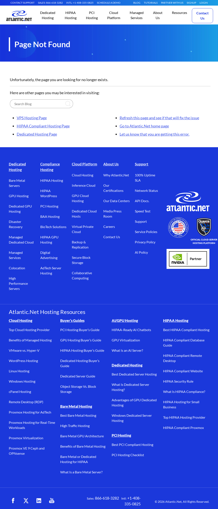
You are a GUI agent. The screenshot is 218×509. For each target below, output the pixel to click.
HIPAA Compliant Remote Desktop (182, 358)
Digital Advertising (48, 255)
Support (141, 164)
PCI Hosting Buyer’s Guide (79, 330)
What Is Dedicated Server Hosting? (130, 387)
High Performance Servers (18, 283)
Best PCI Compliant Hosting (132, 444)
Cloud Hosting (82, 175)
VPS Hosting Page (32, 117)
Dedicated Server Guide (77, 376)
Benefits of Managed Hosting (30, 340)
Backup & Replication (80, 244)
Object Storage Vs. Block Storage (78, 389)
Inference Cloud (83, 185)
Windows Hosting (22, 381)
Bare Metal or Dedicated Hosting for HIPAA (78, 459)
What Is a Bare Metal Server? (81, 472)
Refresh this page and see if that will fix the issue (159, 117)
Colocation (17, 268)
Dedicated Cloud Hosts (84, 213)
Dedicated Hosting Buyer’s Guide (79, 363)
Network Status (146, 190)
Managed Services (16, 255)
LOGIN (204, 2)
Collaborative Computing (82, 275)
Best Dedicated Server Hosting (134, 374)
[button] (47, 15)
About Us (111, 164)
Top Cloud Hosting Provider (29, 330)
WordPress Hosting (23, 361)
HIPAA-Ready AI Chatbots (131, 330)
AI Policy (141, 252)
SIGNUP (191, 2)
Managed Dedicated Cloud (21, 239)
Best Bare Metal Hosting (78, 415)
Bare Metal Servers (17, 183)
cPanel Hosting (20, 391)
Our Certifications (113, 187)
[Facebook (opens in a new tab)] (13, 500)
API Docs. (142, 201)
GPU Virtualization (126, 340)
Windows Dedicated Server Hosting (132, 418)
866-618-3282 (107, 498)
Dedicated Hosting (17, 167)
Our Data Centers (116, 201)
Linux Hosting (19, 371)
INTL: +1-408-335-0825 (79, 2)
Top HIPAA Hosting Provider (184, 417)
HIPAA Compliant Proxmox (183, 428)
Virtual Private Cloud (82, 229)
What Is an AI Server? (127, 350)
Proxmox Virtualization (26, 438)
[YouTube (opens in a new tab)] (51, 500)
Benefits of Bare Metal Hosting (82, 446)
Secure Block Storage (81, 260)
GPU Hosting (19, 196)
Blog (136, 2)
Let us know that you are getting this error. (154, 134)
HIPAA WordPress (48, 193)
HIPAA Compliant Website (183, 371)
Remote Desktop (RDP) (26, 402)
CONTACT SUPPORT (23, 2)
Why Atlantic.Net (116, 175)
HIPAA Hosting (51, 180)
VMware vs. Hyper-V (24, 350)
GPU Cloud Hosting (80, 198)
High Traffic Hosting (75, 426)
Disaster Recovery (16, 224)
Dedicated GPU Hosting (20, 208)
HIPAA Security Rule (178, 381)
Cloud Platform (84, 164)
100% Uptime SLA (145, 177)
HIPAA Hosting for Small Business (181, 404)
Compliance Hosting (50, 167)
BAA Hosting (50, 216)
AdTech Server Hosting (50, 270)
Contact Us (202, 15)
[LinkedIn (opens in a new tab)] (39, 500)
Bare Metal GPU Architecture (82, 436)
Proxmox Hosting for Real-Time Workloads (32, 425)
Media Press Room (112, 213)
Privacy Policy (145, 242)
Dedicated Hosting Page (37, 134)
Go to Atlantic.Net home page (144, 126)
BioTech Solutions (53, 227)
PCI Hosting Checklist (128, 455)
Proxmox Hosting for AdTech (30, 412)
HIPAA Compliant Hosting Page (43, 126)
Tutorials (151, 2)
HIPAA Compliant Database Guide (183, 342)
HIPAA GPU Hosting (49, 239)
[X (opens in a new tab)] (26, 500)
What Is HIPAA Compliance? (184, 391)
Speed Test (142, 211)
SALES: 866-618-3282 (50, 2)
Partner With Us (172, 2)
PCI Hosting (49, 206)
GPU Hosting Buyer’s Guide (80, 340)
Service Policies (146, 232)
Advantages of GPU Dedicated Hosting (134, 402)
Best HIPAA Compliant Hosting (186, 330)
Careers (109, 226)
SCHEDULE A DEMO (108, 2)
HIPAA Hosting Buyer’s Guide (82, 350)
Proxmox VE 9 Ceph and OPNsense (27, 450)
